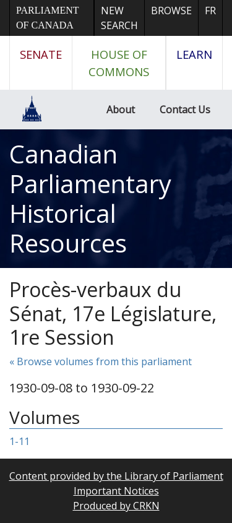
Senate (41, 54)
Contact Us (185, 109)
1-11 (19, 441)
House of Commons (118, 62)
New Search (119, 18)
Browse (171, 10)
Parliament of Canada (47, 17)
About (120, 109)
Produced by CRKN (116, 505)
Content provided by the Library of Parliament (116, 476)
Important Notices (116, 491)
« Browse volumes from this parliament (100, 361)
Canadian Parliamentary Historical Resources (90, 198)
